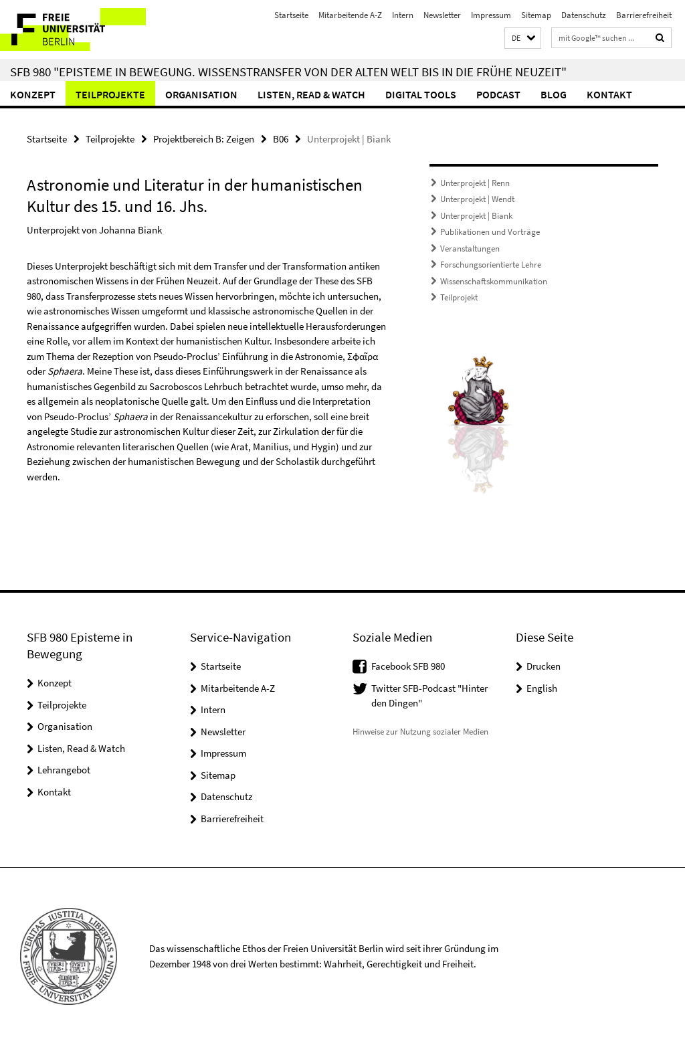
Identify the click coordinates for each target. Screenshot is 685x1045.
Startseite (291, 15)
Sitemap (536, 15)
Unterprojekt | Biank (476, 215)
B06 (280, 138)
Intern (402, 15)
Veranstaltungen (470, 248)
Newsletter (442, 15)
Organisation (201, 94)
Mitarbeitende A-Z (350, 15)
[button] (522, 38)
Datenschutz (583, 15)
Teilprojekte (110, 94)
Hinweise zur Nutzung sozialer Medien (420, 731)
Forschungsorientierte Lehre (490, 264)
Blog (554, 94)
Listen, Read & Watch (311, 94)
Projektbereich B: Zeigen (203, 138)
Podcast (498, 94)
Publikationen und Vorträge (490, 232)
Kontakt (609, 94)
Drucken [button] (543, 666)
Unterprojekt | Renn (475, 183)
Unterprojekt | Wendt (477, 199)
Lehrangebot (63, 769)
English (541, 688)
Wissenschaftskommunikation (493, 281)
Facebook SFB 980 (408, 666)
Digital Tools (420, 94)
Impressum (491, 15)
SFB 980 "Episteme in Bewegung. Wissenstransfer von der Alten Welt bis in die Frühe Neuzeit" (288, 72)
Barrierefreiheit (644, 15)
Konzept (33, 94)
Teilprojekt (459, 297)
